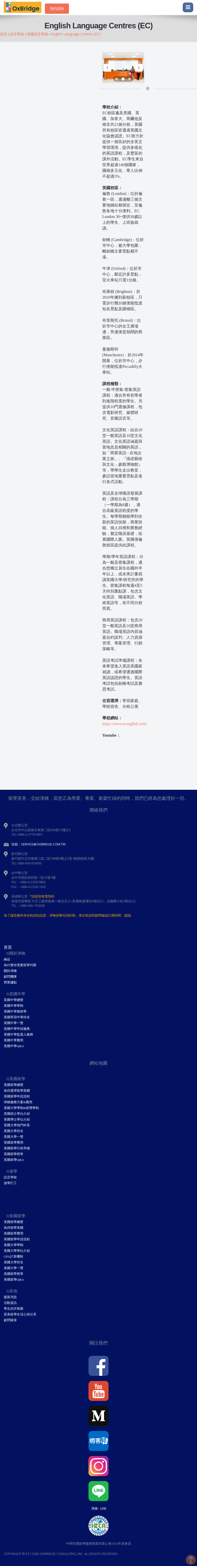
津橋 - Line (99, 1508)
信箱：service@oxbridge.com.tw (38, 844)
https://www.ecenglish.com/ (124, 724)
